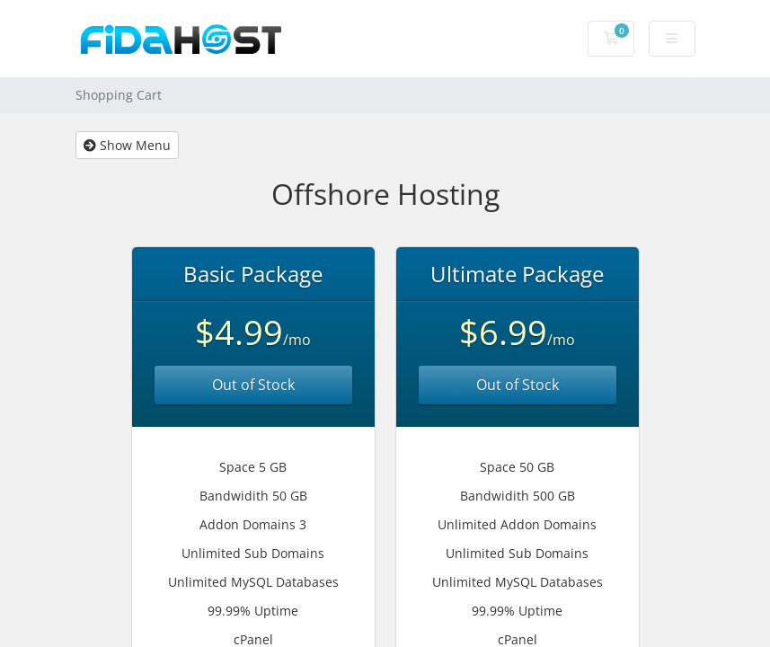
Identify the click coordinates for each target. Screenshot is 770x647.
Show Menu (127, 145)
